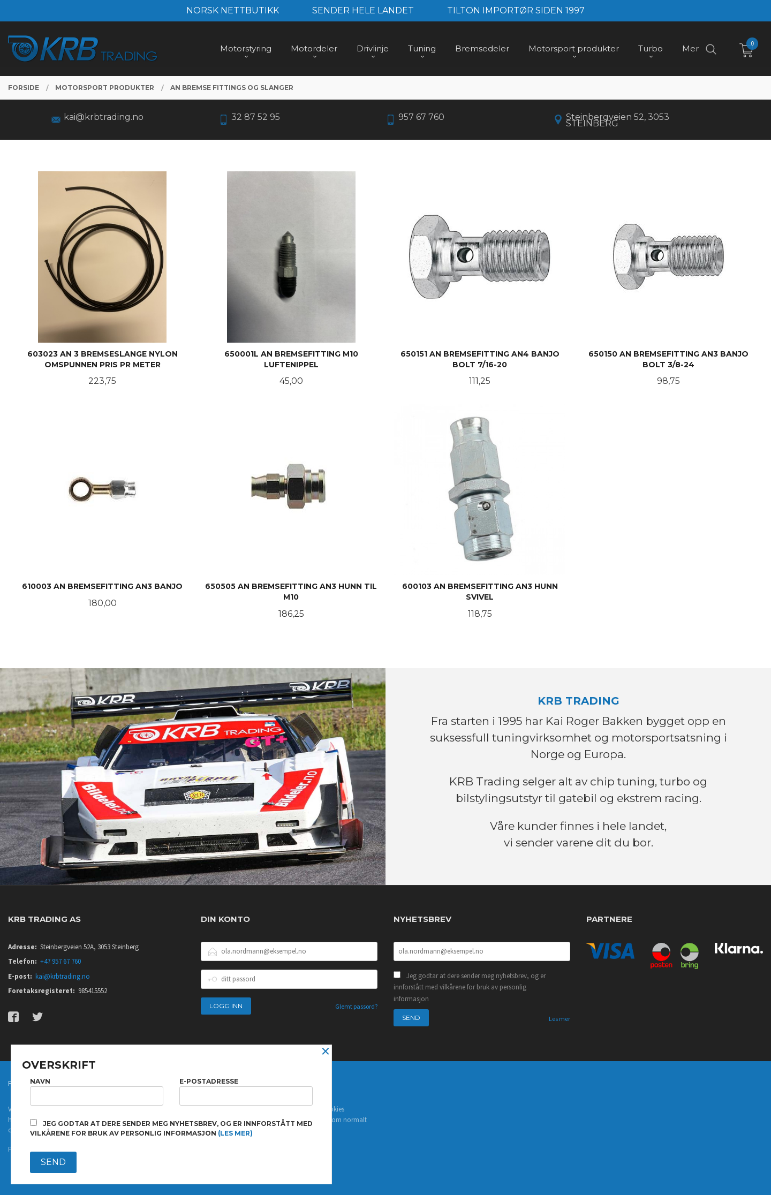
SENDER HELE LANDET (363, 10)
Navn (96, 1091)
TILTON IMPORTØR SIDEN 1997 (516, 10)
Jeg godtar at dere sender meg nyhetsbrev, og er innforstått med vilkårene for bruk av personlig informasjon (470, 987)
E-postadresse (246, 1091)
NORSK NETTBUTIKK (232, 10)
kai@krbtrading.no (62, 976)
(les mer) (235, 1133)
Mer (690, 48)
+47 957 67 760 (60, 961)
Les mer (559, 1019)
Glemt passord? (356, 1006)
